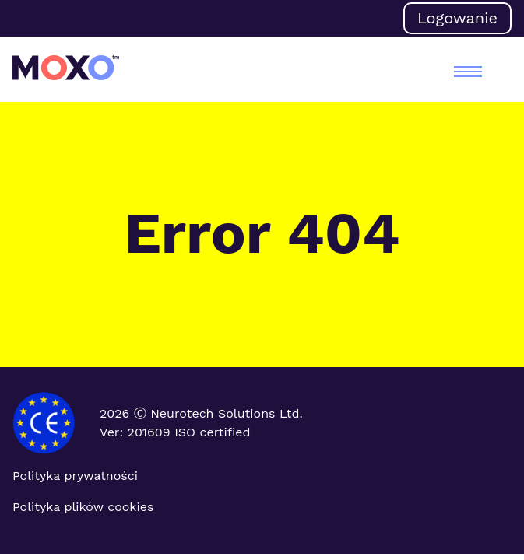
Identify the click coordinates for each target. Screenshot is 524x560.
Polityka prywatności (75, 475)
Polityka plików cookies (82, 506)
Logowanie (457, 18)
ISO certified (212, 432)
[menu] (468, 71)
